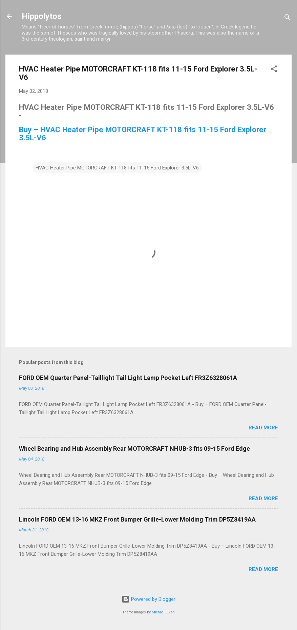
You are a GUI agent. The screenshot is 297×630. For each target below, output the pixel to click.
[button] (274, 70)
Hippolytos (42, 16)
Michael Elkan (163, 612)
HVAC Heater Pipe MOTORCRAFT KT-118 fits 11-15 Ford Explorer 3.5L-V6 (117, 168)
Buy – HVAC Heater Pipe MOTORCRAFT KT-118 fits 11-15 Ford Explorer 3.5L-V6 (142, 133)
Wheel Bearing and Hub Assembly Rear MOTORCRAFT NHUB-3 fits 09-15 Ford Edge (134, 448)
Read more (263, 428)
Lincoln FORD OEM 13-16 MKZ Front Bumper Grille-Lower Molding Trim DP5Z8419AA (137, 519)
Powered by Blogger (148, 599)
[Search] (287, 18)
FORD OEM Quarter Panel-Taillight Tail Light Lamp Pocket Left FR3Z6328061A (128, 377)
